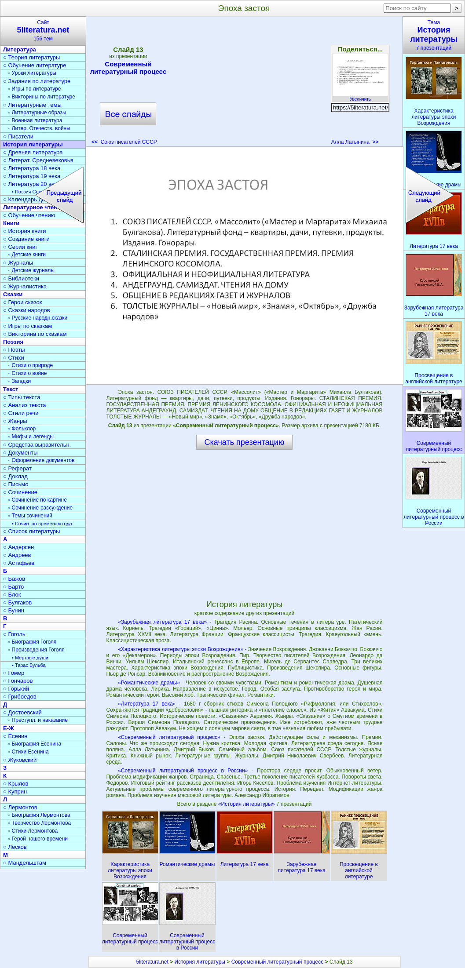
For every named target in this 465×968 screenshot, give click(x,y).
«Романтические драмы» (149, 683)
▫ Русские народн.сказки (37, 318)
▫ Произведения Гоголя (36, 650)
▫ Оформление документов (41, 460)
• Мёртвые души (30, 657)
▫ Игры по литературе (34, 89)
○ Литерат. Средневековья (38, 160)
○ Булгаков (17, 602)
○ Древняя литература (32, 152)
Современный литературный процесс (128, 67)
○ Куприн (15, 791)
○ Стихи (13, 357)
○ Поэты (14, 349)
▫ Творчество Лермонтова (39, 823)
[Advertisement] (244, 83)
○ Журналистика (25, 286)
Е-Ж (8, 728)
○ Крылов (15, 783)
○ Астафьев (18, 563)
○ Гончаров (18, 680)
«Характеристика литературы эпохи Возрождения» (180, 649)
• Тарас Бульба (29, 665)
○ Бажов (14, 578)
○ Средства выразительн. (37, 444)
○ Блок (12, 594)
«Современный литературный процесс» (169, 737)
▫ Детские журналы (31, 270)
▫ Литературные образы (37, 112)
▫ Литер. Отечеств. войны (39, 128)
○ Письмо (16, 484)
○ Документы (20, 452)
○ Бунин (13, 610)
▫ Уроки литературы (32, 73)
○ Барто (13, 586)
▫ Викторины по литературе (41, 97)
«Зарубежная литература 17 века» (162, 622)
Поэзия (13, 341)
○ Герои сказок (22, 302)
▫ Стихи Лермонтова (33, 831)
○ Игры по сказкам (27, 326)
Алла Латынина (355, 142)
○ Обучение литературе (34, 65)
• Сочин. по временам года (42, 523)
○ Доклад (15, 476)
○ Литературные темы (32, 105)
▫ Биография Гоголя (32, 642)
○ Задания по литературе (36, 81)
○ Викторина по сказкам (34, 334)
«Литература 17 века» (147, 704)
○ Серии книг (20, 247)
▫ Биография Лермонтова (39, 815)
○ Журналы (18, 262)
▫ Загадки (19, 381)
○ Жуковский (20, 760)
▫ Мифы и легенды (31, 436)
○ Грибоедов (20, 696)
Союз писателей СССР (124, 142)
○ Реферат (17, 468)
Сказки (12, 294)
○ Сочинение (20, 492)
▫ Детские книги (27, 254)
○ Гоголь (14, 634)
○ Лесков (15, 847)
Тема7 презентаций (434, 35)
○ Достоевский (22, 712)
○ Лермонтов (20, 807)
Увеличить (360, 97)
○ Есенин (15, 736)
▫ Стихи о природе (30, 365)
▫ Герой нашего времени (38, 839)
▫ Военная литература (35, 120)
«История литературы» (247, 804)
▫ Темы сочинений (30, 516)
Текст (10, 389)
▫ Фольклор (22, 429)
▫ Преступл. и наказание (38, 720)
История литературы (33, 144)
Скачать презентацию (245, 442)
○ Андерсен (18, 547)
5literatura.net (152, 962)
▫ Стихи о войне (27, 373)
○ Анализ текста (24, 405)
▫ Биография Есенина (34, 744)
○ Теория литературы (31, 57)
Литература (19, 49)
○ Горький (16, 688)
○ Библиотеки (21, 278)
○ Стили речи (21, 413)
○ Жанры (15, 421)
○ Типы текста (21, 397)
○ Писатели (18, 136)
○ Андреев (17, 555)
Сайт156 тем (43, 30)
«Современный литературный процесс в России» (183, 771)
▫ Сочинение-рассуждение (40, 508)
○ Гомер (13, 673)
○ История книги (24, 231)
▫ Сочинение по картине (37, 500)
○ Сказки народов (26, 310)
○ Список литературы (31, 531)
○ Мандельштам (24, 862)
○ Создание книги (26, 239)
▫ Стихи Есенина (28, 752)
